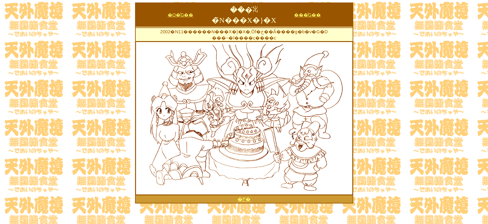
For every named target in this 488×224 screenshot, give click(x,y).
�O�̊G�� (181, 14)
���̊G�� (307, 14)
